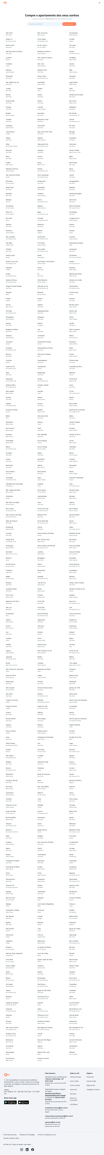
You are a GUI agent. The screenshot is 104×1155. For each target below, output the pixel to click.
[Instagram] (21, 1150)
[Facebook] (32, 1150)
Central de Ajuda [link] (75, 1077)
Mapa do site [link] (91, 1085)
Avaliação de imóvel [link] (93, 1089)
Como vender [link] (74, 1081)
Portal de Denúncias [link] (10, 1135)
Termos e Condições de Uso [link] (46, 1135)
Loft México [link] (74, 1104)
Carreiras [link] (73, 1094)
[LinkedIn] (27, 1150)
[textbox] (52, 24)
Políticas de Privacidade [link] (27, 1135)
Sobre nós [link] (73, 1089)
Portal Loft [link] (90, 1077)
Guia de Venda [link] (91, 1081)
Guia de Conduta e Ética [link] (11, 1138)
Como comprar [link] (75, 1085)
